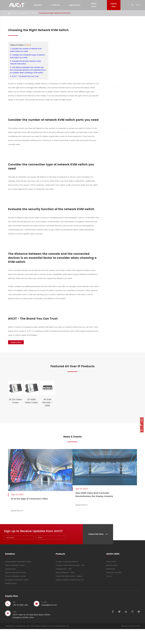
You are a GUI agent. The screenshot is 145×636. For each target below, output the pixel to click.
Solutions (37, 5)
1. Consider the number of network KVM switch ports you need (25, 50)
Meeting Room (11, 590)
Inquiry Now (113, 5)
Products (56, 5)
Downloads (114, 53)
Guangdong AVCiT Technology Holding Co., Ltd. (34, 633)
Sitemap (124, 633)
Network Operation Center (15, 579)
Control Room (10, 576)
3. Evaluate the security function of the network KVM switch (25, 62)
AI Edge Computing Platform (118, 87)
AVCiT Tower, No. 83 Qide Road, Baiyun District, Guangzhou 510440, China (31, 623)
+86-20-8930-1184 (20, 612)
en (137, 5)
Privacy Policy (134, 633)
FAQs (111, 68)
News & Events (116, 37)
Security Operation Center (15, 583)
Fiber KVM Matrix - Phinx (118, 111)
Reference (114, 48)
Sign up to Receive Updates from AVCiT (40, 537)
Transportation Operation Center (18, 568)
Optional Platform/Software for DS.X (118, 128)
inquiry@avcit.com (49, 612)
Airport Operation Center (15, 572)
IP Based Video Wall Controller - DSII (118, 95)
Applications (74, 5)
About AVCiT (93, 5)
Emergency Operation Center (16, 586)
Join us (112, 63)
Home (13, 13)
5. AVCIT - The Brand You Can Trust (24, 76)
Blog (34, 13)
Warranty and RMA (118, 58)
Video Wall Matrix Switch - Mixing (117, 119)
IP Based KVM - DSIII (116, 103)
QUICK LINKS (112, 560)
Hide (28, 45)
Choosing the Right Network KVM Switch (55, 13)
